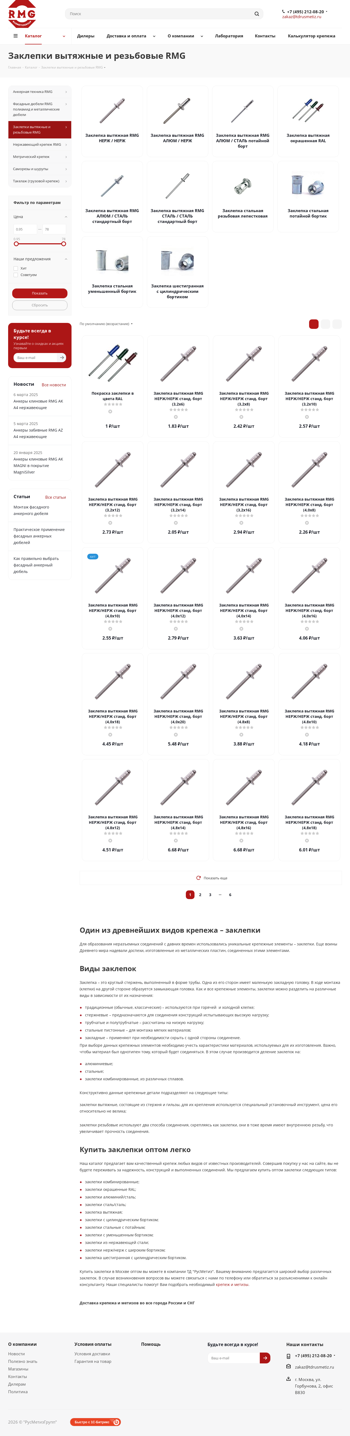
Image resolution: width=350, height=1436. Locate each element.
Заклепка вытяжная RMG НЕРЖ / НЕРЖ (112, 137)
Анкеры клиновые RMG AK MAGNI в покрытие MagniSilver (38, 465)
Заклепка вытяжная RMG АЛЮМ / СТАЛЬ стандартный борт (112, 216)
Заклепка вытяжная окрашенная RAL (308, 137)
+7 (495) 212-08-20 (305, 11)
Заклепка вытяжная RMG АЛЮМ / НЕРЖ (177, 137)
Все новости (54, 384)
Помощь (151, 1344)
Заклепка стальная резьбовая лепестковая (243, 213)
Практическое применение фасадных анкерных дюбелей (39, 536)
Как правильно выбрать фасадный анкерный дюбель (36, 565)
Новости (16, 1353)
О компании (22, 1344)
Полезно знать (22, 1361)
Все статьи (55, 497)
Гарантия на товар (92, 1361)
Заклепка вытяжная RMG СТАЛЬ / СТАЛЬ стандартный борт (177, 216)
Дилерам (17, 1384)
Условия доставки (92, 1353)
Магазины (18, 1369)
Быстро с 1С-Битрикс (92, 1422)
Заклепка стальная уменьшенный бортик (112, 288)
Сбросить (40, 305)
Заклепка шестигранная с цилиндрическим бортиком (177, 291)
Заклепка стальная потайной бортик (308, 213)
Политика (18, 1391)
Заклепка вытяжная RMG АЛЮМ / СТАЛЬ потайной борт (243, 140)
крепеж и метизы (232, 1284)
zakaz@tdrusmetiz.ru (301, 16)
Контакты (17, 1376)
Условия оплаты (93, 1344)
